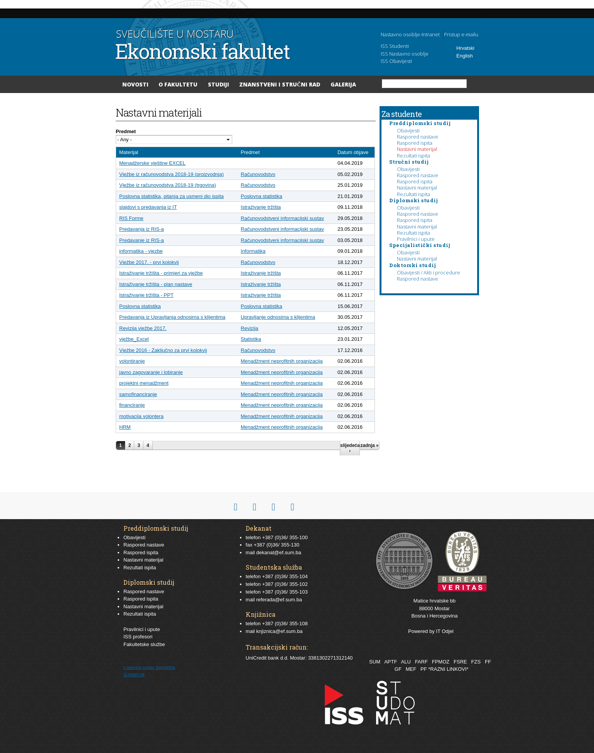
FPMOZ (441, 662)
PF (423, 669)
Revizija (249, 328)
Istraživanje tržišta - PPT (146, 295)
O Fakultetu (178, 84)
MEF (411, 669)
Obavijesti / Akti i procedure (428, 272)
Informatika (253, 251)
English (464, 56)
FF (488, 662)
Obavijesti (408, 130)
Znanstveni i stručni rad (279, 84)
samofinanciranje (138, 394)
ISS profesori (137, 637)
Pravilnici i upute (416, 238)
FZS (476, 662)
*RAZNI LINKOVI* (448, 669)
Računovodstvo (258, 174)
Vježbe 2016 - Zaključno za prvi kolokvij (163, 350)
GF (398, 669)
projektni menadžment (144, 383)
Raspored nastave (417, 136)
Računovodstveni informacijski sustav (282, 218)
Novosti (135, 84)
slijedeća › (349, 448)
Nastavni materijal (417, 149)
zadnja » (369, 445)
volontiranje (132, 361)
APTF (390, 662)
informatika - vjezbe (141, 251)
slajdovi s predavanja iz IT (148, 207)
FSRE (460, 662)
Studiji (218, 84)
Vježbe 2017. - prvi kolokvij (149, 262)
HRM (125, 427)
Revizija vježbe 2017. (143, 328)
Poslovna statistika (261, 196)
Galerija (343, 84)
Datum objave (353, 152)
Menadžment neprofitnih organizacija (281, 361)
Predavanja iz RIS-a (141, 229)
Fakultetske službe (144, 644)
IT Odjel (444, 631)
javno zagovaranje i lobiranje (151, 372)
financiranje (132, 405)
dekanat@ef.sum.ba (278, 552)
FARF (421, 662)
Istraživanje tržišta (261, 207)
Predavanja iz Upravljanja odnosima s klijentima (172, 317)
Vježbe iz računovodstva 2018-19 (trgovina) (167, 185)
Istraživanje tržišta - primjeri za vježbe (161, 273)
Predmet (126, 131)
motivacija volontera (141, 416)
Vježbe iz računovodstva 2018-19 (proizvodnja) (171, 174)
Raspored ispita (414, 142)
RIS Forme (131, 218)
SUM (374, 662)
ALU (405, 662)
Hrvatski (465, 48)
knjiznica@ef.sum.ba (279, 631)
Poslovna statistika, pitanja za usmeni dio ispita (171, 196)
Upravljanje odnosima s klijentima (278, 317)
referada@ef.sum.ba (279, 599)
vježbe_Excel (134, 339)
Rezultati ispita (413, 155)
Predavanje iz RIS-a (141, 240)
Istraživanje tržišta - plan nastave (155, 284)
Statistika (251, 339)
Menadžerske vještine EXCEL (152, 163)
